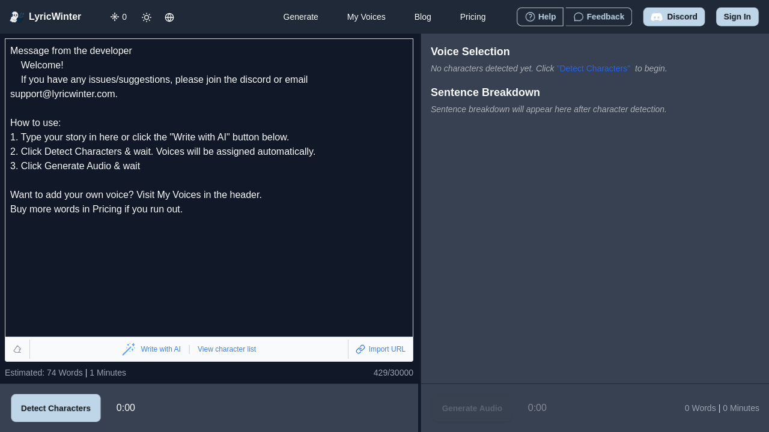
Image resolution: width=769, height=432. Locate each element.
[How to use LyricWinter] (540, 16)
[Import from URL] (380, 349)
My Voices (366, 17)
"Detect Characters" (593, 68)
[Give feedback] (599, 16)
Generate (300, 17)
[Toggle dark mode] (146, 16)
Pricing (473, 17)
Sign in (737, 17)
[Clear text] (17, 349)
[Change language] (169, 16)
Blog (423, 17)
